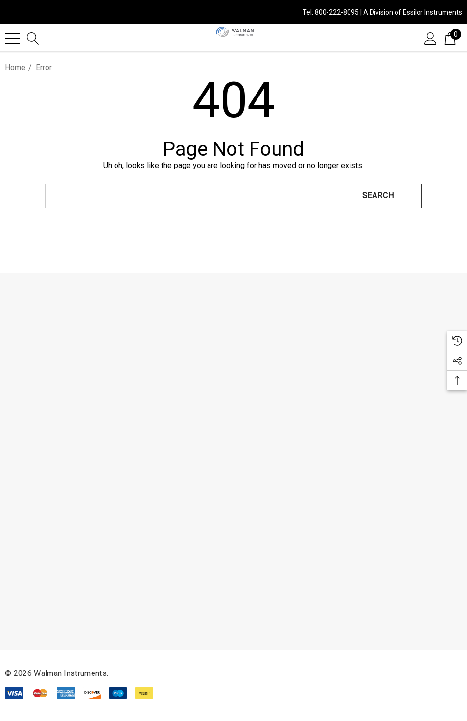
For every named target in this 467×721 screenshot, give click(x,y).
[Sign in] (430, 37)
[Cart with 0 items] (450, 37)
